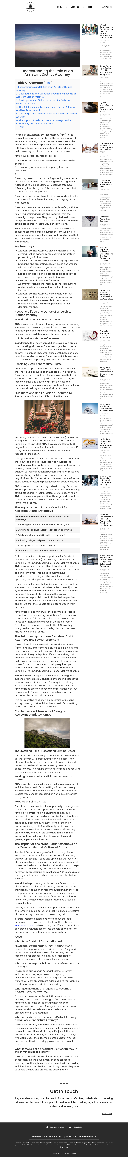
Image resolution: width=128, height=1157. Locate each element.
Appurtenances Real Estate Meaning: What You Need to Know (107, 147)
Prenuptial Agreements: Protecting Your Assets (105, 334)
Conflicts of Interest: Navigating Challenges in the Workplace (106, 294)
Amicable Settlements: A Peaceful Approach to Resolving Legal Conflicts (106, 519)
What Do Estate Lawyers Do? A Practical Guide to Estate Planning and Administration (106, 31)
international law (24, 925)
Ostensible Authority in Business (105, 219)
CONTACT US (107, 7)
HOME (59, 7)
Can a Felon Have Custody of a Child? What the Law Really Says (106, 70)
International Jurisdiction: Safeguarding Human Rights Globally (106, 480)
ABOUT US (75, 7)
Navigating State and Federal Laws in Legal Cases (106, 407)
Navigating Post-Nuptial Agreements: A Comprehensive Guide (107, 371)
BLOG (90, 7)
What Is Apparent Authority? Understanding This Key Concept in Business (106, 253)
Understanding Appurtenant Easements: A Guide (106, 183)
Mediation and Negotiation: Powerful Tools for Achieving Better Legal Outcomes (106, 560)
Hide (48, 83)
